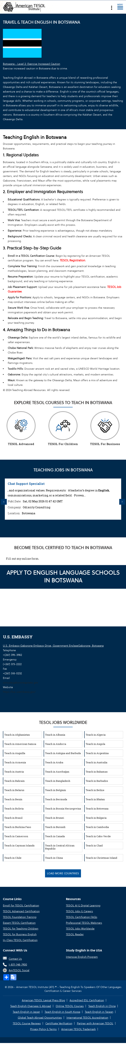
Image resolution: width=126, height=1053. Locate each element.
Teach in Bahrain (14, 781)
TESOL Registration (72, 260)
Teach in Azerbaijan (57, 771)
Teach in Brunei (54, 818)
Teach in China (54, 858)
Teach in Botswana (97, 808)
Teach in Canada (55, 836)
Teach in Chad (94, 845)
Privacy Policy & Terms (43, 1029)
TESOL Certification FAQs (81, 917)
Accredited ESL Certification (87, 1000)
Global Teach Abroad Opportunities (40, 1018)
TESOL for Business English (20, 934)
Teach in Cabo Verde (98, 836)
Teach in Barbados (97, 781)
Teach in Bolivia (14, 808)
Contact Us (15, 959)
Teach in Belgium (55, 790)
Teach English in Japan (26, 1012)
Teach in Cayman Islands (19, 845)
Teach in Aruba (54, 762)
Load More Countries (63, 873)
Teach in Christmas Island (101, 858)
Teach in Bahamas (97, 771)
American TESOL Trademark (78, 1029)
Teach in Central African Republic (59, 847)
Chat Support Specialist (26, 484)
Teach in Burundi (55, 827)
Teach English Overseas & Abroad (30, 1006)
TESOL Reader (75, 934)
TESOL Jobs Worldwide (80, 928)
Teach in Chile (12, 858)
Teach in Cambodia (97, 827)
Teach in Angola (95, 744)
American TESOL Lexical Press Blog (43, 1000)
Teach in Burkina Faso (17, 827)
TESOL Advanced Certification (21, 911)
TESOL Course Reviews (27, 1023)
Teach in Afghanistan (17, 734)
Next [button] (122, 502)
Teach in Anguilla (14, 753)
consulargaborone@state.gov (20, 682)
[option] (63, 499)
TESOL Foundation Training (19, 917)
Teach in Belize (95, 790)
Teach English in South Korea (62, 1012)
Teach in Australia (96, 762)
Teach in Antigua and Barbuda (63, 753)
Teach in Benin (13, 799)
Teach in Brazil (13, 818)
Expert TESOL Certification (19, 923)
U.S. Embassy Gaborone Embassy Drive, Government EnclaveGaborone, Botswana (53, 646)
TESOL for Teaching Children (20, 928)
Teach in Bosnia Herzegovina (63, 808)
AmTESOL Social (19, 970)
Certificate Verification (58, 1023)
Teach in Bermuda (56, 799)
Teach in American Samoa (20, 744)
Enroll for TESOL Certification (21, 905)
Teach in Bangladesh (57, 781)
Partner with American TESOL (95, 1023)
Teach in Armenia (15, 762)
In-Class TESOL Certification (20, 940)
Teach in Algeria (96, 734)
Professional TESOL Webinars (84, 923)
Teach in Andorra (55, 744)
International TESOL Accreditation (87, 1018)
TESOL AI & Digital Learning (83, 905)
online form (30, 558)
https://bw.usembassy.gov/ (19, 692)
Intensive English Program (82, 957)
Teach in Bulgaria (96, 818)
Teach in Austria (14, 771)
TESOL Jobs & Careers (79, 911)
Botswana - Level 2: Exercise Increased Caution (31, 64)
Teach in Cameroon (16, 836)
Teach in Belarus (14, 790)
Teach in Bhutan (95, 799)
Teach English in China (102, 1006)
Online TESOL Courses (70, 1006)
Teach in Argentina (97, 753)
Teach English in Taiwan (99, 1012)
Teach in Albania (55, 734)
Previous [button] (4, 502)
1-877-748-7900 (18, 964)
